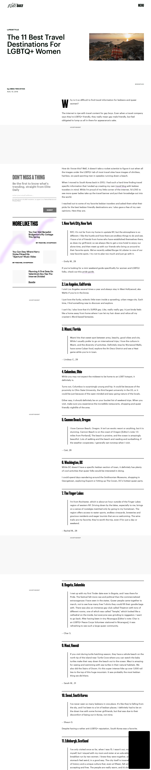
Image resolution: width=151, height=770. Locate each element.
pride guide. (88, 271)
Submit (50, 211)
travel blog (120, 186)
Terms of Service (49, 200)
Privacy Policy (17, 201)
